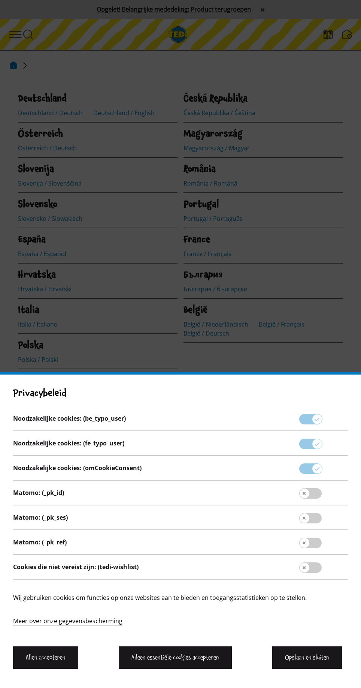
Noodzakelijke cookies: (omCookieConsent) (77, 666)
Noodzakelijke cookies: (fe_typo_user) (68, 641)
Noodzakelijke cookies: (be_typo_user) (69, 617)
